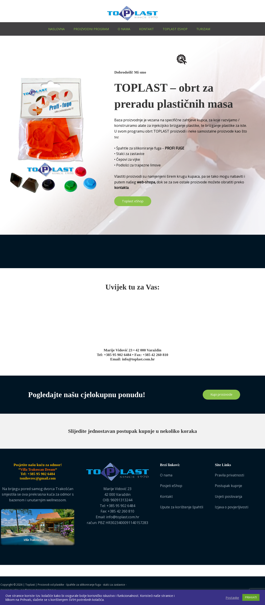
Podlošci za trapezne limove (139, 165)
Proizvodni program (91, 29)
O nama (124, 29)
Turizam (203, 29)
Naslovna (56, 29)
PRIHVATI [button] (251, 597)
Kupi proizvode (221, 395)
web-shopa (146, 181)
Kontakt (146, 29)
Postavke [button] (232, 597)
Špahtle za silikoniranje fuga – (151, 148)
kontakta (121, 187)
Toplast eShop (175, 29)
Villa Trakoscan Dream (37, 540)
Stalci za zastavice (130, 153)
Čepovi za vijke (128, 159)
